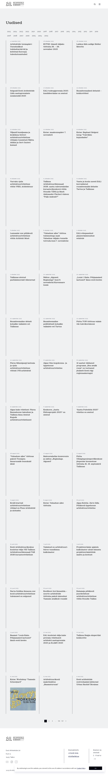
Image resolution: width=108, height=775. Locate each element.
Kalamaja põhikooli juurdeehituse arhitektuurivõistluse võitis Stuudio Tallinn (86, 595)
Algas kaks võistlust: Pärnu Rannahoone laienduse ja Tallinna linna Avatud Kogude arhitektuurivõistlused (23, 415)
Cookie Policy (81, 768)
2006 (27, 36)
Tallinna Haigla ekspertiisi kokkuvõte (88, 636)
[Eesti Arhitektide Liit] (15, 5)
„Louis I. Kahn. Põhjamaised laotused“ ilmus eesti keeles (89, 278)
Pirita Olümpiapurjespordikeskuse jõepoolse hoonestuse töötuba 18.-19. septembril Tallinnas (89, 461)
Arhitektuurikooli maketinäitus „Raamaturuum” (51, 682)
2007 (21, 36)
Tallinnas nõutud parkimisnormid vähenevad (22, 278)
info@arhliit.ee (73, 756)
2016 (62, 31)
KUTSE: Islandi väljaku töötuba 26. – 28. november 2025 (53, 46)
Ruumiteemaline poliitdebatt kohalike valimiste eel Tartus (53, 324)
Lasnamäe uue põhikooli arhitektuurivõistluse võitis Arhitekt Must (21, 235)
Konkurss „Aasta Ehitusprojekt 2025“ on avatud (54, 412)
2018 (50, 31)
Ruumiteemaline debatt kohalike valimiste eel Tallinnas (21, 324)
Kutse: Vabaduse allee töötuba (53, 504)
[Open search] (95, 4)
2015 (68, 31)
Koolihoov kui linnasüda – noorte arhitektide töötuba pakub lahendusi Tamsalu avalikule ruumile (55, 595)
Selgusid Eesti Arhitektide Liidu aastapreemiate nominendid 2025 (22, 93)
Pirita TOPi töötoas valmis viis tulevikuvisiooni (88, 322)
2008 (15, 36)
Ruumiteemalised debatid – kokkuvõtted (89, 92)
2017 (56, 31)
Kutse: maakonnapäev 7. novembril (54, 133)
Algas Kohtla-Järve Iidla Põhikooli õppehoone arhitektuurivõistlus (87, 505)
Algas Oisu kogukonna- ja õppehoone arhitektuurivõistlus (55, 365)
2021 (33, 31)
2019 (45, 31)
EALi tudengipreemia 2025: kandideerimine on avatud (56, 92)
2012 (85, 31)
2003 (46, 36)
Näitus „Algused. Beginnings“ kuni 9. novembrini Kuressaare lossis (54, 281)
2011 (90, 31)
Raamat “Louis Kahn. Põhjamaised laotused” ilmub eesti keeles (20, 638)
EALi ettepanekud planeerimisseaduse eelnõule (85, 235)
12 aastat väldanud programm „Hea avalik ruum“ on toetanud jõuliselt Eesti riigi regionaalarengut (86, 368)
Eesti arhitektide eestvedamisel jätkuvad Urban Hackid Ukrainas (87, 682)
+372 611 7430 (73, 753)
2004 (40, 36)
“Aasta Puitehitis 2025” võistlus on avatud (87, 411)
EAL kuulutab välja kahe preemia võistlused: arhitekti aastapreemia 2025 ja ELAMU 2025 (54, 639)
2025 (9, 31)
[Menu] (99, 4)
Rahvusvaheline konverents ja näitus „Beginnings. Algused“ (56, 459)
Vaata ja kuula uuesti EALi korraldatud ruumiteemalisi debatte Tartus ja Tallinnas (88, 185)
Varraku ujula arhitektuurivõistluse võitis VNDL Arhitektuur (21, 184)
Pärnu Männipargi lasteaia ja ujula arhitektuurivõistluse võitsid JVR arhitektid (22, 367)
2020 (39, 31)
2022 (27, 31)
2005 (34, 36)
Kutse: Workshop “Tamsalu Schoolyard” (22, 680)
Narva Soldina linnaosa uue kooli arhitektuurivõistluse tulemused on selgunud (22, 593)
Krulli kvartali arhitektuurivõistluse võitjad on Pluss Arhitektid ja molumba (22, 507)
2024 (15, 31)
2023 (21, 31)
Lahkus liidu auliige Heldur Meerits (88, 45)
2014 (74, 31)
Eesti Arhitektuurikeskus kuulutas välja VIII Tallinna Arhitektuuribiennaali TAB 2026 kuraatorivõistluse (22, 551)
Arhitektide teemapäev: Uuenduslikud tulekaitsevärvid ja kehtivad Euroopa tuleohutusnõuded (21, 49)
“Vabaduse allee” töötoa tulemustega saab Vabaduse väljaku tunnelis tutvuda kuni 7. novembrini (55, 237)
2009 (9, 36)
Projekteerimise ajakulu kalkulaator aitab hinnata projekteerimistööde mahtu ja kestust (88, 551)
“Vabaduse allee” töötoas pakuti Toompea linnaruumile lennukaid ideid (22, 460)
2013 (79, 31)
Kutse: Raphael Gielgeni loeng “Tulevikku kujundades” (87, 135)
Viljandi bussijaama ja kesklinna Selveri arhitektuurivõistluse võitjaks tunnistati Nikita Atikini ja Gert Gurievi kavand (22, 138)
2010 (96, 31)
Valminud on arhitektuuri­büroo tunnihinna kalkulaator (55, 549)
